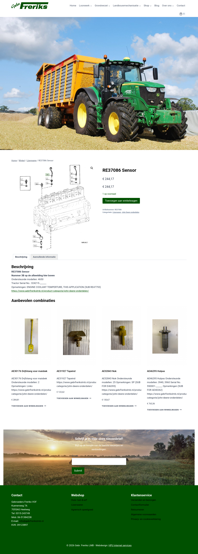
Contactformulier (140, 504)
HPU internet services (120, 545)
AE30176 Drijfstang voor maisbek (29, 371)
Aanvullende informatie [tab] (44, 257)
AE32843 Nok (109, 371)
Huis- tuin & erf (79, 500)
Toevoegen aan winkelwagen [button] (28, 406)
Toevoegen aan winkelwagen (121, 200)
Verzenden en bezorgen (143, 500)
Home (73, 5)
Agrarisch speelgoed (82, 509)
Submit (78, 470)
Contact (181, 5)
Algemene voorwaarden (143, 514)
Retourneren (137, 509)
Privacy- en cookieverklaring (146, 519)
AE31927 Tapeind (66, 371)
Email (75, 455)
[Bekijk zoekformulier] (172, 13)
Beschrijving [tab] (21, 257)
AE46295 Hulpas (156, 371)
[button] (91, 168)
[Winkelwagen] (182, 13)
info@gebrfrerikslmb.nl (31, 521)
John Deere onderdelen (130, 212)
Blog (156, 5)
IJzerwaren (117, 212)
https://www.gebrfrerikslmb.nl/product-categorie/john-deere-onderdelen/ (50, 290)
